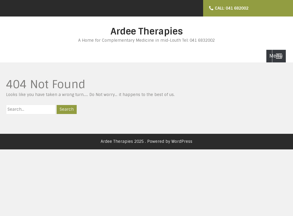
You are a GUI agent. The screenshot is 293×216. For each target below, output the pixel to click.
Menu (276, 56)
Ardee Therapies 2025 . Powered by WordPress (146, 141)
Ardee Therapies (147, 31)
